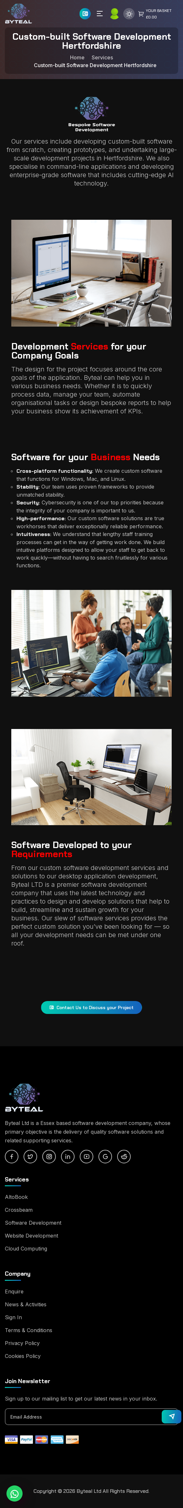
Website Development (31, 1235)
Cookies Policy (23, 1356)
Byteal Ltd (88, 1491)
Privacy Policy (22, 1343)
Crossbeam (19, 1210)
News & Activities (25, 1304)
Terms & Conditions (28, 1330)
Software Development (33, 1223)
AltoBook (16, 1197)
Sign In (13, 1317)
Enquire (14, 1291)
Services (102, 57)
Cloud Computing (26, 1248)
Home (77, 57)
